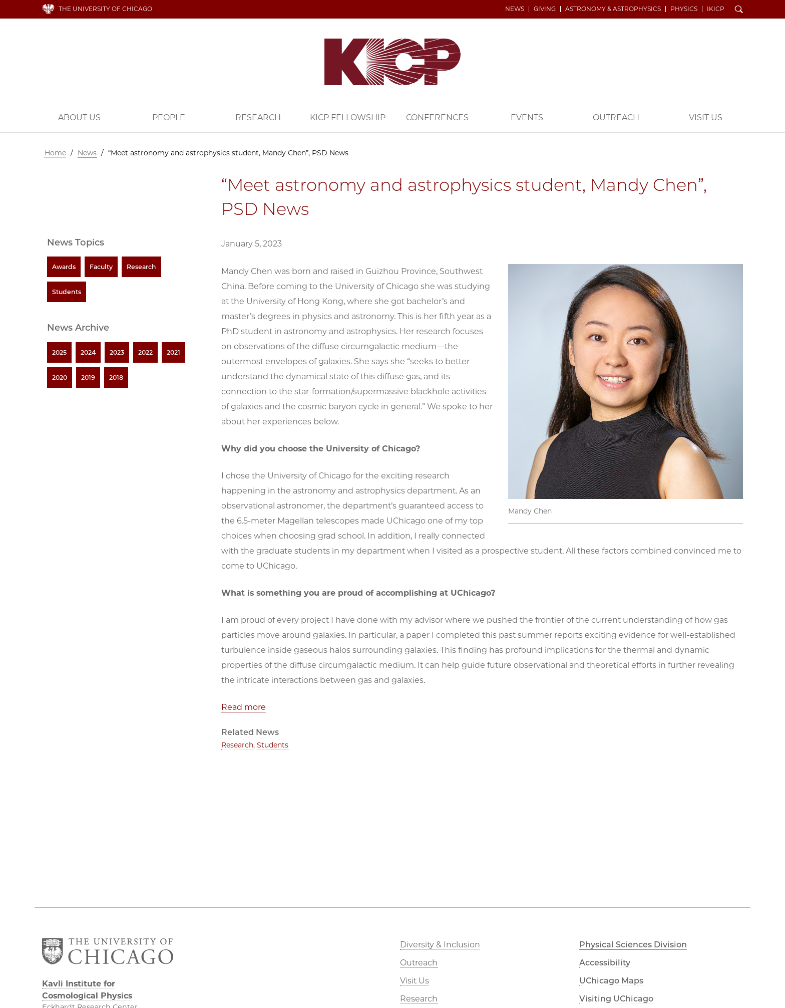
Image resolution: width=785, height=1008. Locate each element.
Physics (683, 9)
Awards (64, 267)
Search (739, 10)
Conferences (437, 117)
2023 (117, 352)
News (514, 9)
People (168, 117)
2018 (116, 377)
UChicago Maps (611, 980)
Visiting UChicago (616, 998)
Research (258, 117)
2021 (173, 352)
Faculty (101, 267)
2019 (88, 377)
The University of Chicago (105, 9)
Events (527, 117)
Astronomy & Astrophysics (613, 9)
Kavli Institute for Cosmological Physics (392, 62)
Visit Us (705, 117)
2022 (145, 352)
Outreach (616, 117)
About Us (79, 117)
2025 (59, 352)
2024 (88, 352)
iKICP (715, 9)
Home (55, 152)
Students (272, 744)
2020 (59, 377)
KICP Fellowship (347, 117)
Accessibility (604, 962)
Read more (243, 707)
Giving (545, 9)
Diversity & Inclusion (440, 944)
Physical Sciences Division (633, 944)
